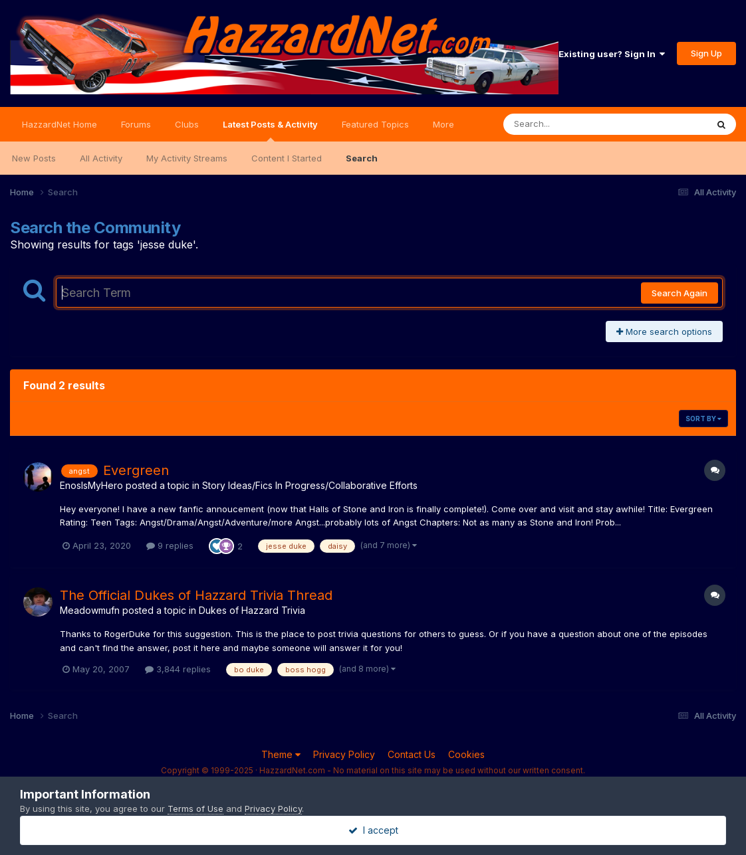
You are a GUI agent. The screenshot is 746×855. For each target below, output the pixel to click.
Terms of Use (195, 808)
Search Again (679, 293)
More (443, 124)
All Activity (101, 158)
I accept (373, 830)
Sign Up (706, 53)
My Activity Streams (186, 158)
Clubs (187, 124)
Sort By (703, 419)
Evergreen (136, 470)
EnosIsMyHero (91, 485)
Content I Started (286, 158)
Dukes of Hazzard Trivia (252, 610)
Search (362, 158)
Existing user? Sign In (612, 53)
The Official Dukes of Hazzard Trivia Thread (196, 595)
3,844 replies (178, 669)
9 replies (169, 545)
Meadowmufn (90, 610)
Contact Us (411, 754)
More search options (664, 331)
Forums (136, 124)
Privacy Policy (344, 754)
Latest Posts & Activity (270, 130)
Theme (281, 754)
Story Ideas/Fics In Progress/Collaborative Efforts (310, 485)
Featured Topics (375, 124)
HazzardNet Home (59, 124)
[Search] (568, 124)
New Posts (34, 158)
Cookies (466, 754)
